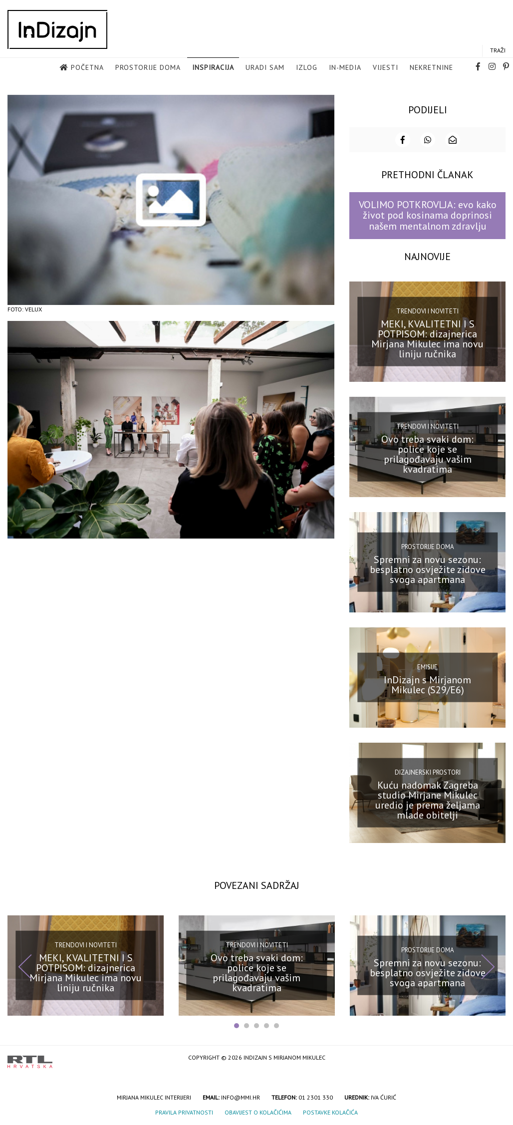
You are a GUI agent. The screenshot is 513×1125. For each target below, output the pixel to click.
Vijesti (385, 67)
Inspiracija (213, 67)
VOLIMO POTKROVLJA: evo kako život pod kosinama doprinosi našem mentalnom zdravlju (428, 215)
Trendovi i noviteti (427, 310)
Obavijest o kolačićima (258, 1112)
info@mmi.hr (240, 1097)
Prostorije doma (148, 67)
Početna (87, 67)
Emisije (427, 666)
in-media (345, 67)
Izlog (306, 67)
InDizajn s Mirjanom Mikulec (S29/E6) (427, 683)
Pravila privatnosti (184, 1112)
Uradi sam (265, 67)
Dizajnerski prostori (428, 772)
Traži (498, 50)
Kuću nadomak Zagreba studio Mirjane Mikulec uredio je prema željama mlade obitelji (427, 799)
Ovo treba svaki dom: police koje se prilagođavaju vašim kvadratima (427, 453)
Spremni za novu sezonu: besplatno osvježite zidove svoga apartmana (428, 568)
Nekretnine (431, 67)
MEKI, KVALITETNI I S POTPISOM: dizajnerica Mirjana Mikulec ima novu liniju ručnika (427, 337)
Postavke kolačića (330, 1112)
